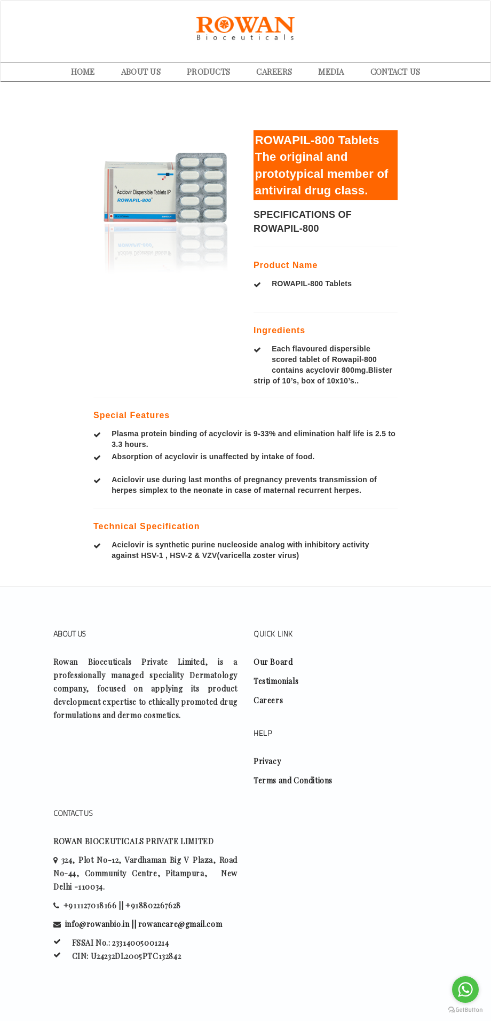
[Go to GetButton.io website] (465, 1010)
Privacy (267, 761)
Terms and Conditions (293, 780)
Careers (268, 700)
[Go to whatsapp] (465, 989)
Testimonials (276, 681)
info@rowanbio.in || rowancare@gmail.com (143, 924)
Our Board (273, 662)
